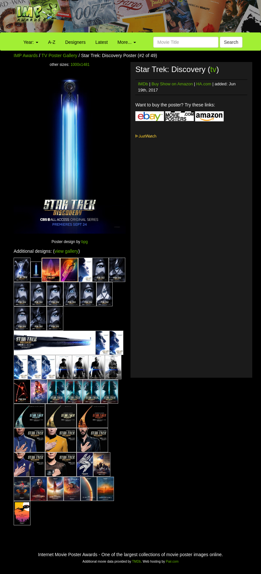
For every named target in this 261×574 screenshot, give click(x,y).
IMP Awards (26, 55)
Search (231, 42)
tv (213, 69)
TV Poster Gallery (59, 55)
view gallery (66, 251)
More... (127, 42)
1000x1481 (80, 64)
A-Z (52, 42)
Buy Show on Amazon (172, 83)
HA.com (203, 83)
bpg (84, 241)
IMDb (143, 83)
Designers (75, 42)
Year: (30, 42)
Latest (101, 42)
